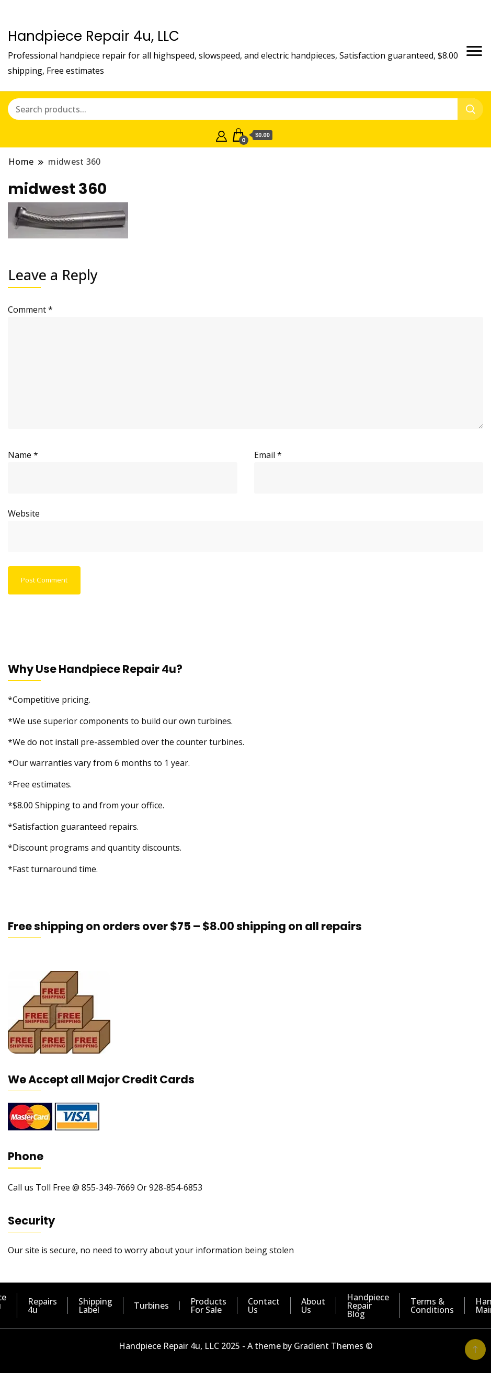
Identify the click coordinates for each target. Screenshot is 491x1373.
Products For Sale (208, 1305)
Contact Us (264, 1305)
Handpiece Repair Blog (368, 1305)
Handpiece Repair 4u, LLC (93, 36)
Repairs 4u (42, 1305)
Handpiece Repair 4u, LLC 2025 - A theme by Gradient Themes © (246, 1346)
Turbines (151, 1305)
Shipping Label (95, 1305)
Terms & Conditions (432, 1305)
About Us (313, 1305)
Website (24, 513)
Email (268, 455)
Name (23, 455)
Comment (30, 309)
